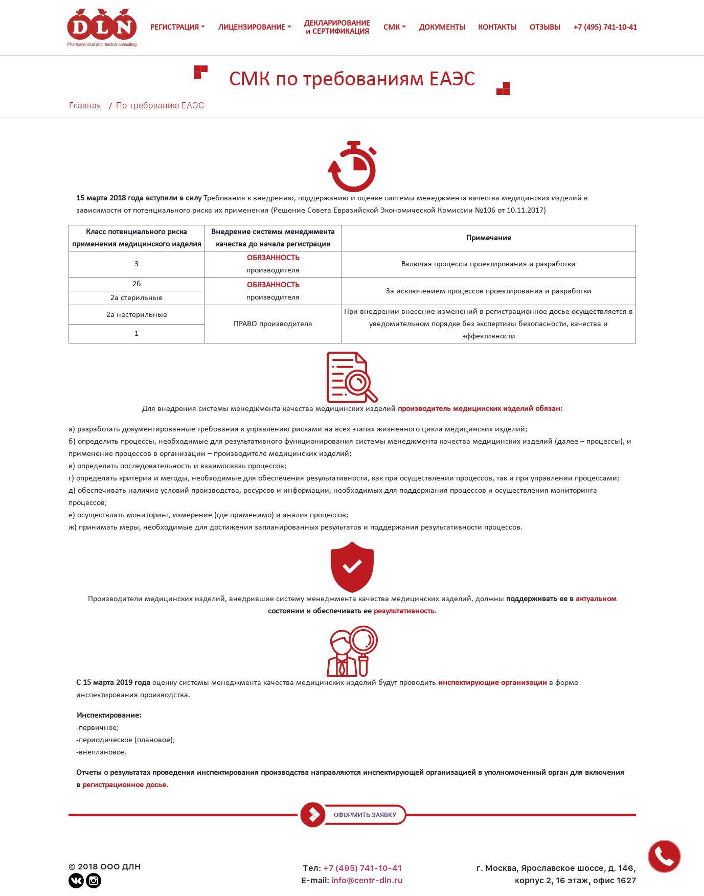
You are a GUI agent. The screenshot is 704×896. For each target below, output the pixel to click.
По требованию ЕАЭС (160, 105)
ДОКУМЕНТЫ (442, 28)
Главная (85, 105)
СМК (391, 28)
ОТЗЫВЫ (545, 28)
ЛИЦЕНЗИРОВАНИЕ (251, 28)
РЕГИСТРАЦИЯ (174, 28)
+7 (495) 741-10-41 (605, 28)
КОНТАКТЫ (497, 28)
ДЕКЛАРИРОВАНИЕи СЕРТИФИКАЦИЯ (337, 27)
